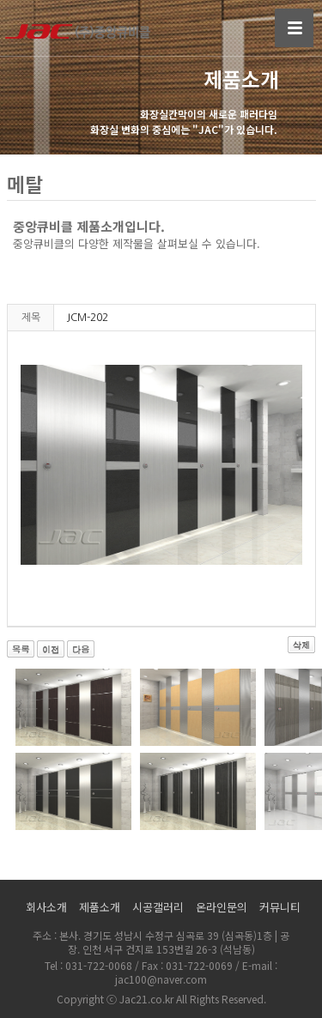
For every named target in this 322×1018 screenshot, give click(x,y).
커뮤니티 (280, 907)
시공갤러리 (158, 907)
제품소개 (99, 907)
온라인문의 (221, 907)
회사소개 (46, 907)
